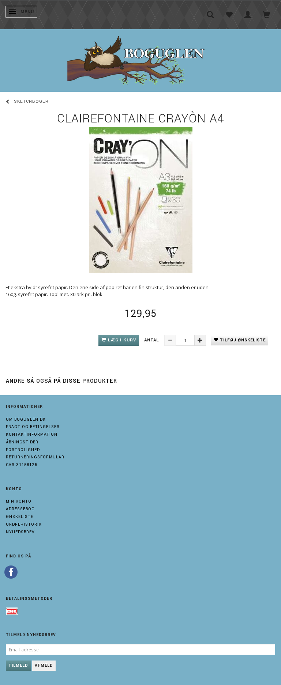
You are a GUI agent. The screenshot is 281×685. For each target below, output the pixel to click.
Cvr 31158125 (21, 465)
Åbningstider (22, 442)
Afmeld (44, 665)
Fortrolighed (23, 450)
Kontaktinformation (31, 434)
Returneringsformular (35, 457)
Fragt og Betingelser (33, 426)
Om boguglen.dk (26, 419)
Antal (152, 340)
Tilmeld (18, 665)
